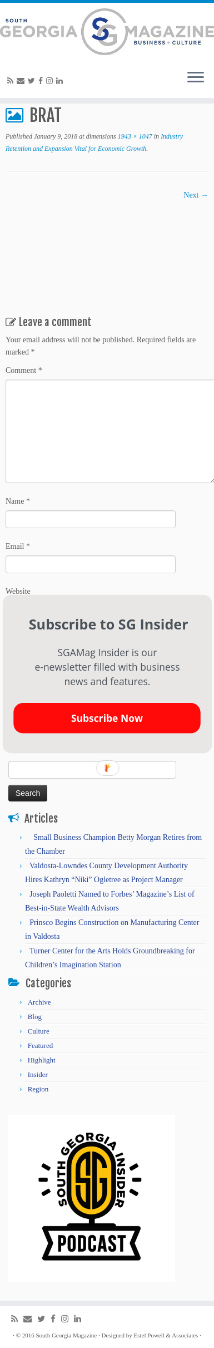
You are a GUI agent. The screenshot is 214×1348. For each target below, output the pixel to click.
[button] (108, 623)
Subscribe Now (106, 718)
